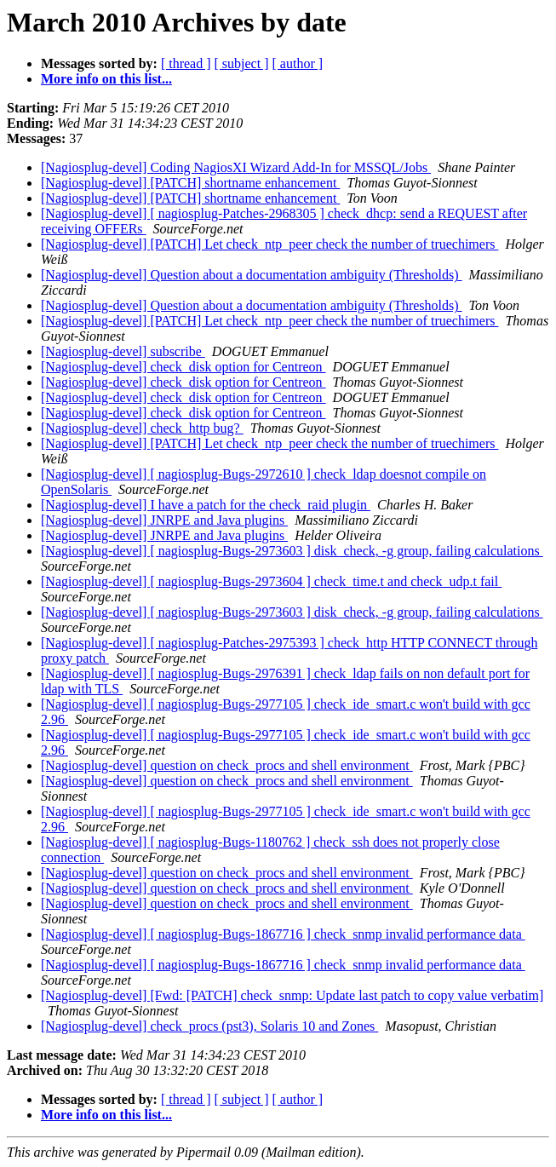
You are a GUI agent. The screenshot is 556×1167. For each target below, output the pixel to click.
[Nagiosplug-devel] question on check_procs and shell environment (227, 765)
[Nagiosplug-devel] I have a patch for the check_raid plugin (205, 504)
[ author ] (298, 63)
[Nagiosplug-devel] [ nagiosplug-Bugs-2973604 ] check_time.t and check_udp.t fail (271, 581)
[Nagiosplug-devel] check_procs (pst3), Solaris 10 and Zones (209, 1026)
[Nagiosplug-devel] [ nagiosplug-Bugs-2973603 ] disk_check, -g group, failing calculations (292, 550)
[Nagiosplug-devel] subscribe (123, 351)
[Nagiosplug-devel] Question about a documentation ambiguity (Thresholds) (251, 274)
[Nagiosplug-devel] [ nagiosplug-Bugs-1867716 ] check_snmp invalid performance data (283, 934)
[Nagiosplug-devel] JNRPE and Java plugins (164, 520)
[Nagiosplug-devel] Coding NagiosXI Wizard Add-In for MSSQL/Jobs (236, 167)
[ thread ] (186, 63)
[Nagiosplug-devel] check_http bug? (142, 428)
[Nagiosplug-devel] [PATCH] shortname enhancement (190, 182)
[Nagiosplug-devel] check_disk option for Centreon (183, 366)
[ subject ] (242, 63)
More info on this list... (106, 79)
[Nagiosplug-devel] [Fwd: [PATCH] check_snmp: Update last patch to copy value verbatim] (292, 995)
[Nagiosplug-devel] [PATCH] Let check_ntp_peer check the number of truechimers (269, 244)
